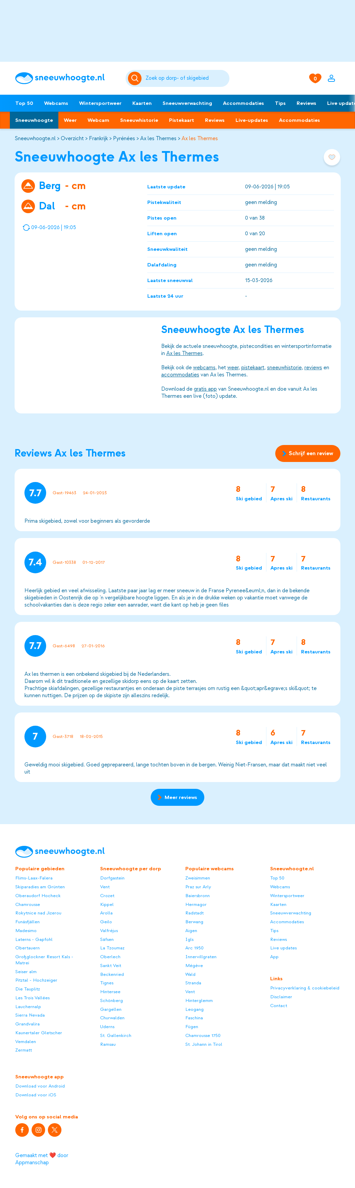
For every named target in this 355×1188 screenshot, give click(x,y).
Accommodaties (243, 103)
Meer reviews (177, 797)
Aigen (191, 930)
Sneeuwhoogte (34, 120)
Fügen (191, 1026)
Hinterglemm (199, 1000)
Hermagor (196, 904)
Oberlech (110, 957)
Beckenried (112, 974)
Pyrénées (124, 138)
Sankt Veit (110, 965)
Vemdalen (25, 1041)
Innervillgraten (201, 957)
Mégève (194, 965)
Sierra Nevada (30, 1015)
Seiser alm (26, 971)
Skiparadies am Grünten (40, 887)
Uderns (107, 1026)
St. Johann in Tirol (203, 1044)
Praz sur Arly (198, 887)
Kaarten (142, 103)
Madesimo (26, 930)
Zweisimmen (197, 878)
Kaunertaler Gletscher (38, 1033)
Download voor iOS (35, 1095)
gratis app (205, 389)
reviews (313, 367)
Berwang (194, 922)
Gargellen (111, 1009)
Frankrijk (98, 138)
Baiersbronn (197, 895)
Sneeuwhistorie (139, 120)
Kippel (107, 904)
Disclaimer (281, 997)
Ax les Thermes (158, 138)
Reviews (306, 103)
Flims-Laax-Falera (34, 878)
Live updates (283, 948)
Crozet (107, 895)
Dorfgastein (112, 878)
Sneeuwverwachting (187, 103)
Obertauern (27, 948)
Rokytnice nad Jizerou (38, 913)
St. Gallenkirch (115, 1035)
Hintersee (110, 992)
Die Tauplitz (27, 989)
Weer (70, 120)
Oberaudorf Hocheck (38, 895)
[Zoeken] (186, 78)
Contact (278, 1005)
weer (232, 367)
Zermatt (23, 1050)
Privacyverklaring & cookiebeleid (304, 988)
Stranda (193, 983)
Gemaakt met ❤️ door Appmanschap (41, 1159)
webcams (204, 367)
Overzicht (72, 138)
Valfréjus (109, 930)
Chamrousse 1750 (203, 1035)
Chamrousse (27, 904)
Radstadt (194, 913)
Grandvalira (27, 1024)
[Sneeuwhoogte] (67, 78)
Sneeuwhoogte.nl (35, 138)
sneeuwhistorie (284, 367)
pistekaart (252, 367)
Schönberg (111, 1000)
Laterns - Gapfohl (34, 939)
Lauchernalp (28, 1006)
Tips (280, 103)
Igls (189, 939)
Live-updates (252, 120)
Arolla (106, 913)
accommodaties (180, 374)
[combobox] (186, 78)
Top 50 (24, 103)
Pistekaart (181, 120)
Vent (105, 887)
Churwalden (112, 1018)
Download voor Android (40, 1086)
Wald (190, 974)
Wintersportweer (100, 103)
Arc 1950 (194, 948)
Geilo (106, 922)
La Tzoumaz (112, 948)
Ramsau (108, 1044)
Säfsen (107, 939)
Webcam (98, 120)
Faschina (194, 1018)
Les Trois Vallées (32, 998)
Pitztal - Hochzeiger (36, 980)
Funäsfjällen (27, 922)
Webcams (56, 103)
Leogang (194, 1009)
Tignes (106, 983)
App (274, 957)
